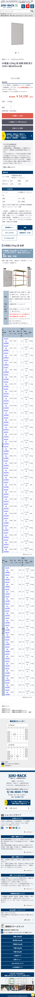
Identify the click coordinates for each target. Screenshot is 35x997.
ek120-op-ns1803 (7, 634)
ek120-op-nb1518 (6, 441)
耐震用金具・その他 (25, 233)
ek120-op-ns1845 (7, 642)
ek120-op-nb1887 (6, 456)
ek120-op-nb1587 (6, 420)
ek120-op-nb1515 (6, 434)
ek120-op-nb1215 (6, 398)
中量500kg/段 (17, 952)
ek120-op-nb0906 (6, 341)
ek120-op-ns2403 (7, 678)
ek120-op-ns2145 (7, 663)
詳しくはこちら (28, 832)
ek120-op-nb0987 (6, 348)
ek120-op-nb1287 (6, 384)
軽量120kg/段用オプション (19, 710)
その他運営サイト (17, 967)
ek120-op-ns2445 (7, 685)
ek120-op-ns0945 (7, 577)
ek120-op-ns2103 (7, 656)
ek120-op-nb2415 (6, 542)
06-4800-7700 (19, 792)
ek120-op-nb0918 (6, 369)
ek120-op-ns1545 (7, 620)
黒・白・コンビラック (16, 15)
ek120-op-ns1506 (7, 627)
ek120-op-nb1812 (6, 463)
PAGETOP (33, 995)
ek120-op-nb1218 (6, 405)
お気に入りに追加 (17, 128)
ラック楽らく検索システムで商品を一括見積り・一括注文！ (17, 136)
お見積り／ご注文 (17, 116)
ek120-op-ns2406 (7, 692)
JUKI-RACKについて (17, 963)
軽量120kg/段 (17, 936)
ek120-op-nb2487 (6, 528)
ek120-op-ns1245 (7, 599)
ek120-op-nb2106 (6, 484)
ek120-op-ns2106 (7, 670)
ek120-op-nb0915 (6, 362)
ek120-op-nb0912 (6, 355)
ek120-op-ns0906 (7, 584)
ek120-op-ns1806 (7, 649)
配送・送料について (9, 167)
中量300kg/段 (17, 948)
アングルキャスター (9, 238)
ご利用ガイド (17, 956)
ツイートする (15, 78)
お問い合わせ (13, 808)
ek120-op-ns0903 (7, 570)
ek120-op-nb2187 (6, 492)
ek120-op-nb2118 (6, 513)
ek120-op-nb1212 (6, 391)
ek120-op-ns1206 (7, 606)
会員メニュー (17, 959)
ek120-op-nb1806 (6, 448)
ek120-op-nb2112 (6, 499)
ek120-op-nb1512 (6, 427)
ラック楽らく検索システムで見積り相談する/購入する (19, 802)
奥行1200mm (5, 15)
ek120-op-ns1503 (7, 613)
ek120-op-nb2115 (6, 506)
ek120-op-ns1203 (7, 591)
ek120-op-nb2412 (6, 535)
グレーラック (28, 15)
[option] (17, 36)
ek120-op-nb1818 (6, 477)
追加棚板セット (9, 227)
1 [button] (16, 53)
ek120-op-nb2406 (6, 520)
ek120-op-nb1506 (6, 413)
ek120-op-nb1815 (6, 470)
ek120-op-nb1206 (6, 377)
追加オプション (6, 709)
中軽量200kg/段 (17, 944)
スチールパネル (9, 233)
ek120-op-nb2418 (6, 549)
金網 (25, 227)
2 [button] (19, 53)
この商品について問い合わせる (17, 122)
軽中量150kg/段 (17, 940)
